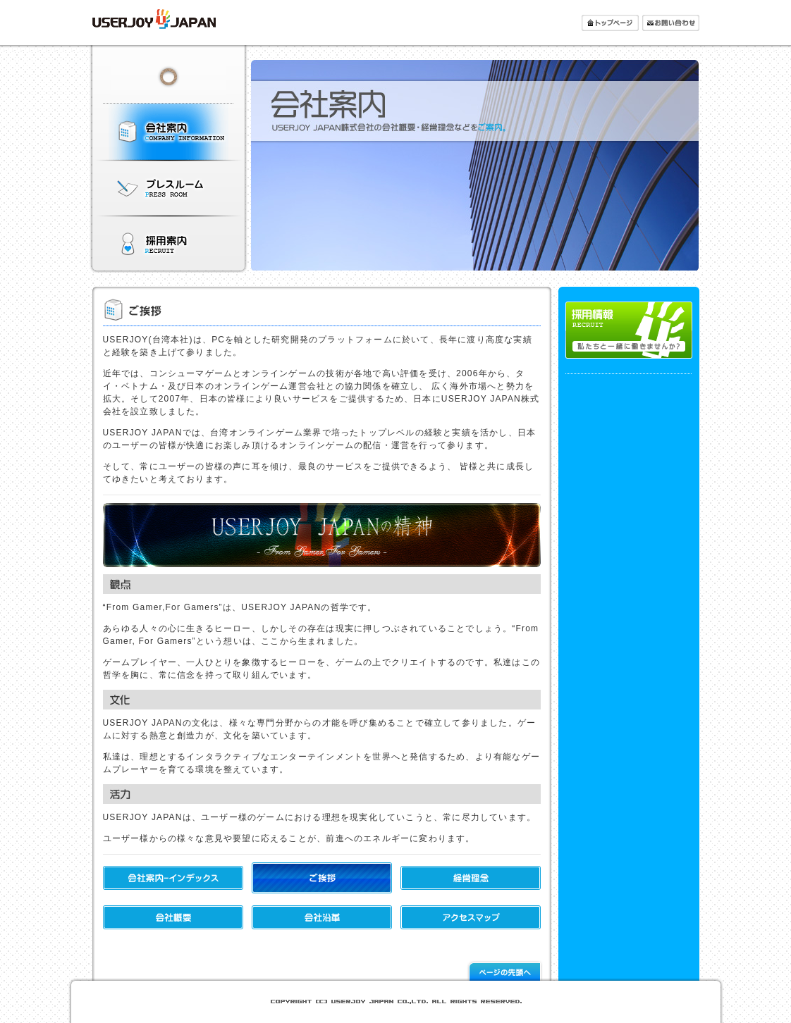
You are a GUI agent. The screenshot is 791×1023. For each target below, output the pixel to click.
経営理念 (470, 877)
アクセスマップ (470, 917)
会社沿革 (322, 917)
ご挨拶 (322, 877)
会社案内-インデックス (173, 877)
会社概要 (173, 917)
